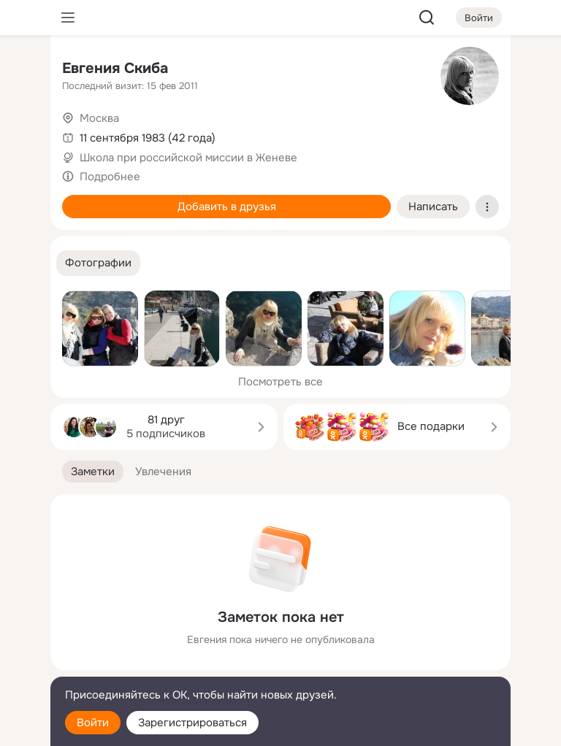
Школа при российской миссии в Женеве (188, 157)
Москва (99, 118)
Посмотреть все (280, 381)
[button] (98, 263)
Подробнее (110, 176)
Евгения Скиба (115, 68)
